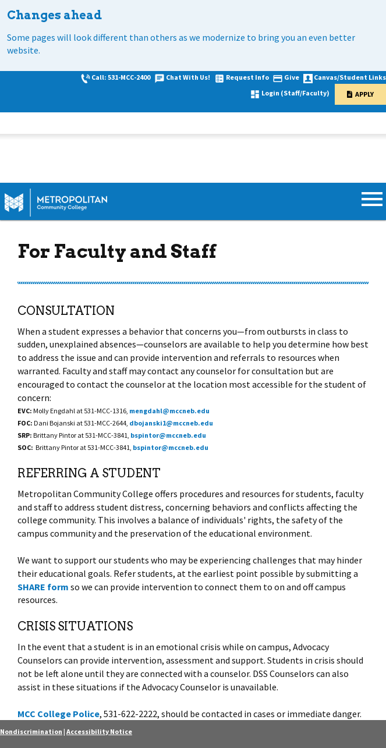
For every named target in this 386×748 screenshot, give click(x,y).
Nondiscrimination (31, 731)
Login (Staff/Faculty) (295, 92)
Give (291, 77)
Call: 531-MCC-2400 (120, 77)
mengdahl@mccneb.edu (169, 410)
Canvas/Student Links (350, 77)
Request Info (247, 77)
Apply (364, 94)
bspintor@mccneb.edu (168, 435)
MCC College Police (58, 713)
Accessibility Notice (99, 731)
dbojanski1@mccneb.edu (171, 423)
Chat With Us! (188, 77)
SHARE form (43, 587)
